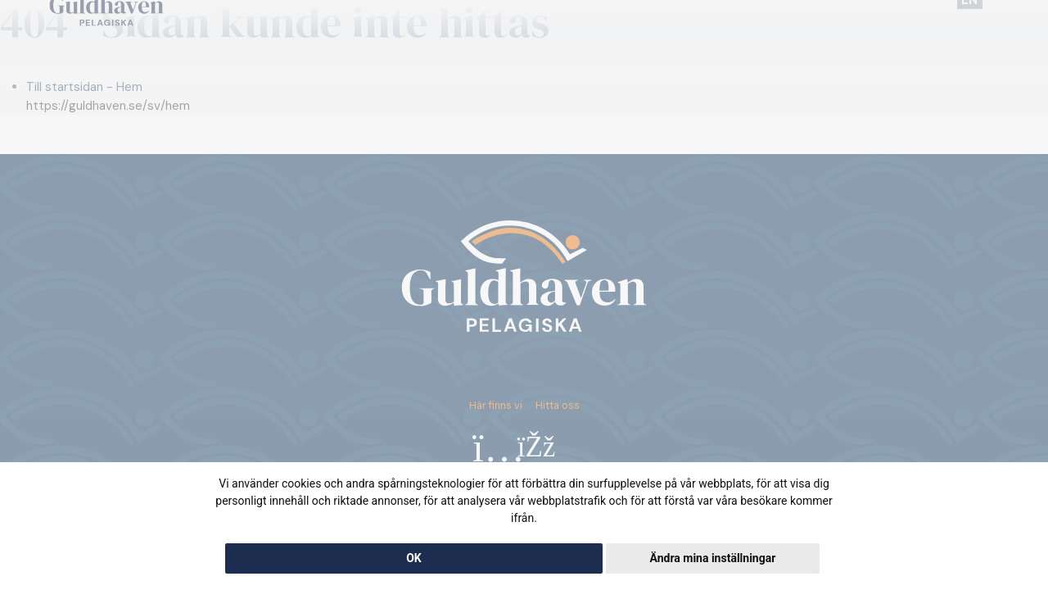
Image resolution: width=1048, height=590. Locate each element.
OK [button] (414, 558)
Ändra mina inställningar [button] (712, 558)
